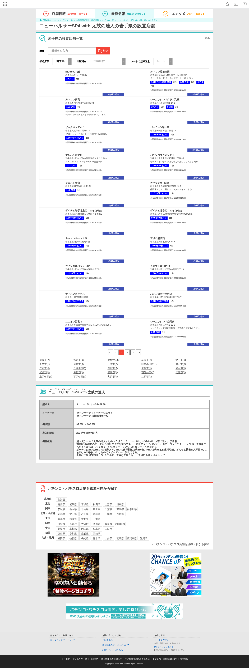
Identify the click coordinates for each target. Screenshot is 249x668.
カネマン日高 (72, 99)
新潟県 (61, 514)
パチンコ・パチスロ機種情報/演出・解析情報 (79, 20)
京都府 (73, 523)
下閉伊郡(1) (79, 376)
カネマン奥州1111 (160, 266)
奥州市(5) (113, 368)
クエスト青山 (72, 182)
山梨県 (108, 514)
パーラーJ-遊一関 (159, 127)
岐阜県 (61, 519)
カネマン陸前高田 (160, 71)
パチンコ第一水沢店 (161, 293)
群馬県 (85, 509)
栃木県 (73, 509)
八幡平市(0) (79, 368)
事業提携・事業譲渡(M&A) (165, 659)
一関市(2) (113, 364)
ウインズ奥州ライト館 (77, 266)
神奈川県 (132, 509)
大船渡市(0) (114, 360)
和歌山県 (120, 523)
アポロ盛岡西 (157, 238)
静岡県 (73, 519)
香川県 (73, 533)
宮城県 (85, 504)
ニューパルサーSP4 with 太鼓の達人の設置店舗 (137, 20)
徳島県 (61, 533)
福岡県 (61, 538)
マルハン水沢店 (73, 155)
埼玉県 (96, 509)
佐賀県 (73, 538)
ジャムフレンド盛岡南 (162, 321)
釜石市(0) (181, 364)
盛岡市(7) (44, 360)
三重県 (96, 519)
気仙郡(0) (181, 372)
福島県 (120, 504)
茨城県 (61, 509)
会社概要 (66, 659)
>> (138, 352)
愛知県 (85, 519)
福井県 (96, 514)
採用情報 (184, 659)
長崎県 (85, 538)
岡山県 (85, 528)
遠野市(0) (78, 364)
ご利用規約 (107, 640)
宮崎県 (120, 538)
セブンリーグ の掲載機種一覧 (92, 415)
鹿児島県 (132, 538)
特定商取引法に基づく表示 (137, 659)
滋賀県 (61, 523)
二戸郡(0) (146, 376)
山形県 (108, 504)
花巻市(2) (146, 360)
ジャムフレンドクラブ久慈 (164, 99)
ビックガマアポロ (75, 127)
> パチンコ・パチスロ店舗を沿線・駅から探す (181, 544)
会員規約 (94, 659)
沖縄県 (143, 538)
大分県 (108, 538)
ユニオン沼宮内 (73, 321)
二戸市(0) (44, 368)
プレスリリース (80, 659)
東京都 (120, 509)
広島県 (96, 528)
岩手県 (73, 504)
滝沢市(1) (146, 368)
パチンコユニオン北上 (162, 155)
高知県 (96, 533)
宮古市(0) (78, 360)
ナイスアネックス (75, 293)
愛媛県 (85, 533)
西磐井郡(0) (147, 372)
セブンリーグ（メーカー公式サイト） (97, 412)
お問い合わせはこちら (112, 650)
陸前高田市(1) (148, 364)
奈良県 (108, 523)
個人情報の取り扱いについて (115, 645)
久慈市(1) (44, 364)
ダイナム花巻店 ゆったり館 (166, 210)
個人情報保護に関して (111, 659)
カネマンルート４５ (76, 238)
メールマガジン (161, 640)
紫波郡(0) (44, 372)
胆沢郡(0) (113, 372)
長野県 (120, 514)
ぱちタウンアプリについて (62, 640)
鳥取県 (61, 528)
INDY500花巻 (72, 71)
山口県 (108, 528)
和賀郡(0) (78, 372)
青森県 (61, 504)
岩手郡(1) (181, 368)
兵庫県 (96, 523)
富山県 (73, 514)
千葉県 (108, 509)
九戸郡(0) (113, 376)
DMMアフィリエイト (164, 647)
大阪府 (85, 523)
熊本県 (96, 538)
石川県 (85, 514)
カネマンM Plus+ (159, 182)
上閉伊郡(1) (45, 376)
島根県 (73, 528)
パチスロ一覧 (108, 20)
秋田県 (96, 504)
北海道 (61, 499)
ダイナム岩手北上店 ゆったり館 (83, 210)
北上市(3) (181, 360)
